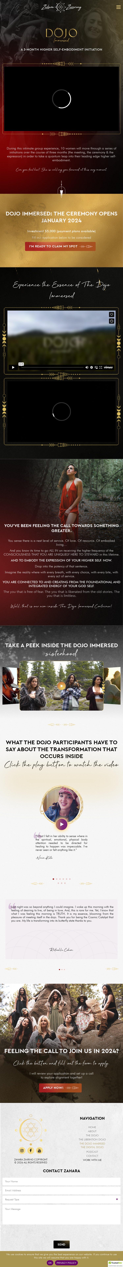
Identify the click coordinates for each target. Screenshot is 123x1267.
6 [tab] (69, 879)
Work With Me (92, 1160)
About (92, 1131)
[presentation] (62, 1232)
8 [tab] (61, 883)
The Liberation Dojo (92, 1139)
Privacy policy (66, 1263)
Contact (92, 1155)
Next (84, 884)
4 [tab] (63, 879)
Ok (50, 1263)
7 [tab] (58, 883)
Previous (38, 884)
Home (92, 1127)
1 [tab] (53, 879)
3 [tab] (60, 879)
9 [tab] (65, 883)
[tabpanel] (61, 827)
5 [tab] (66, 879)
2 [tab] (56, 879)
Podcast (92, 1151)
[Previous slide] (55, 724)
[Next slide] (67, 724)
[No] (119, 1259)
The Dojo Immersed (92, 1143)
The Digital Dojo (92, 1147)
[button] (115, 1264)
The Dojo (92, 1135)
